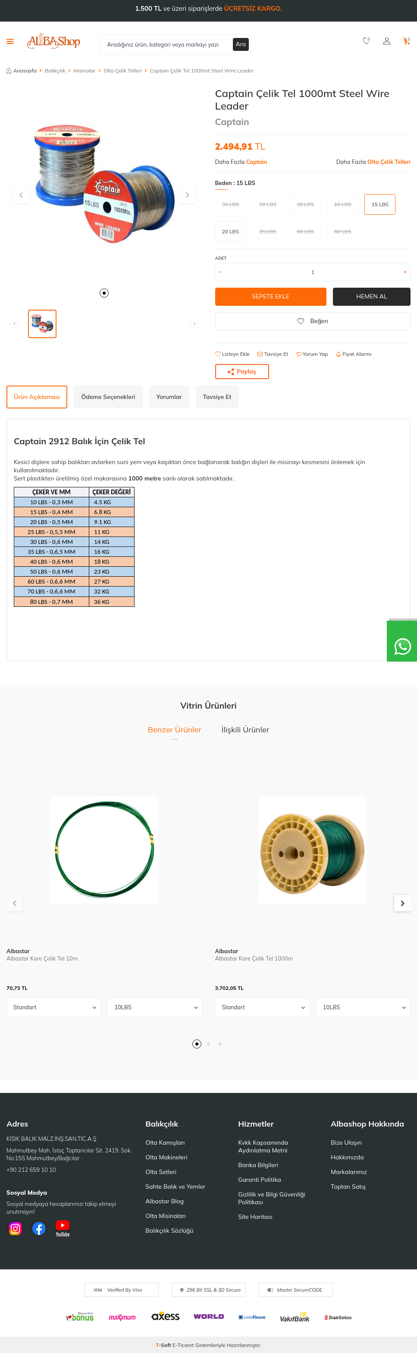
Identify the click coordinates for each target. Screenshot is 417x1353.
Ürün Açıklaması (37, 397)
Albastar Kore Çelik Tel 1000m (254, 958)
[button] (104, 293)
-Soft (164, 1345)
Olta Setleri (160, 1172)
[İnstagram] (15, 1228)
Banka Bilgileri (258, 1165)
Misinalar (85, 70)
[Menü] (10, 41)
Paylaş (242, 371)
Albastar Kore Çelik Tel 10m (42, 958)
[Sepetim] (407, 41)
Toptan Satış (348, 1186)
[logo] (54, 41)
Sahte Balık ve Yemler (175, 1186)
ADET (221, 258)
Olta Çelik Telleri (122, 70)
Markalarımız (349, 1172)
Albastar (18, 951)
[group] (104, 185)
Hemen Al (371, 296)
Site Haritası (255, 1217)
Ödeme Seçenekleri (108, 397)
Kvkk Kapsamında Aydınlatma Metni (263, 1146)
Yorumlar (169, 397)
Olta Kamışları (165, 1142)
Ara (241, 44)
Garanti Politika (259, 1179)
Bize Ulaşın (346, 1142)
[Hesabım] (386, 41)
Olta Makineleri (166, 1157)
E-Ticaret (183, 1345)
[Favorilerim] (366, 41)
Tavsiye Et (272, 354)
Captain (232, 121)
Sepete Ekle (270, 296)
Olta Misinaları (165, 1216)
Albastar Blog (164, 1201)
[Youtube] (62, 1228)
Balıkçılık (55, 70)
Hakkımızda (347, 1157)
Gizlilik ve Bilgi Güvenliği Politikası (271, 1198)
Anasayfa (21, 70)
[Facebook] (38, 1228)
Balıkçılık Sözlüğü (169, 1230)
